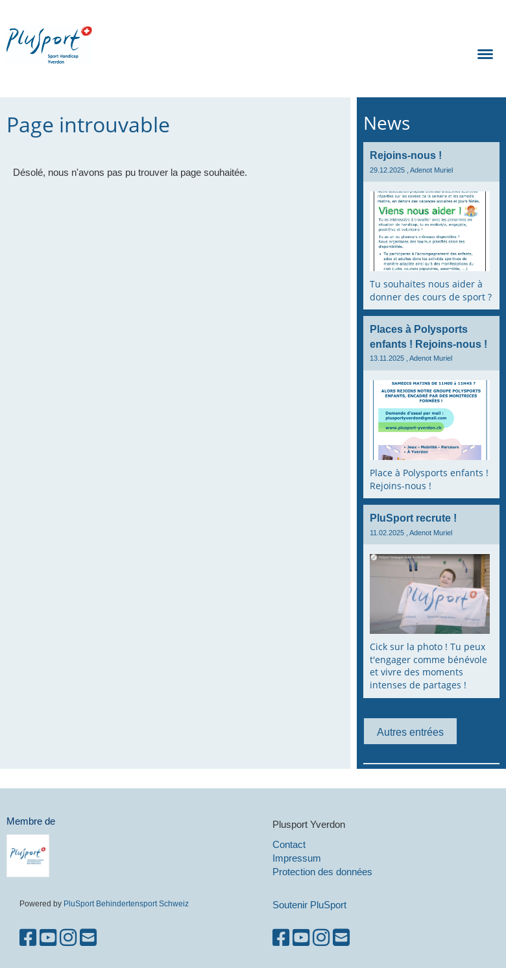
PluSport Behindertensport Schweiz (126, 903)
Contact (289, 844)
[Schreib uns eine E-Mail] (88, 937)
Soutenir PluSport (309, 904)
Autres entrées (410, 732)
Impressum (296, 858)
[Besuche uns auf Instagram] (68, 937)
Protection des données (322, 871)
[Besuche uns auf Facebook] (27, 937)
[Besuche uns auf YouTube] (48, 937)
